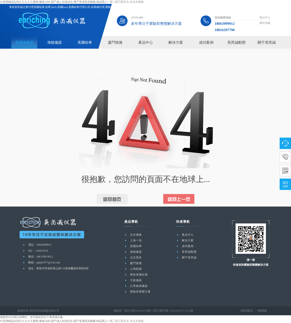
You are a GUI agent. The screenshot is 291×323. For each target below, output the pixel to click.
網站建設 (248, 310)
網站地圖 (264, 23)
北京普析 (136, 257)
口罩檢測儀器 (139, 286)
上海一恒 (136, 240)
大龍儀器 (136, 280)
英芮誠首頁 (24, 42)
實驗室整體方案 (140, 291)
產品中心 (264, 17)
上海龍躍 (136, 268)
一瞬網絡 (261, 310)
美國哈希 (85, 42)
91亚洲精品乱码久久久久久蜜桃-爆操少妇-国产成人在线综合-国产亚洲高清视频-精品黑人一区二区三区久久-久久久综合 (72, 1)
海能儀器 (54, 42)
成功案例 (206, 42)
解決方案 (175, 42)
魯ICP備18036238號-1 (137, 310)
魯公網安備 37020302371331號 (169, 310)
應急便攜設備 (139, 274)
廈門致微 (115, 42)
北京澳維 (136, 234)
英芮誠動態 (236, 42)
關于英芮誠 (267, 42)
